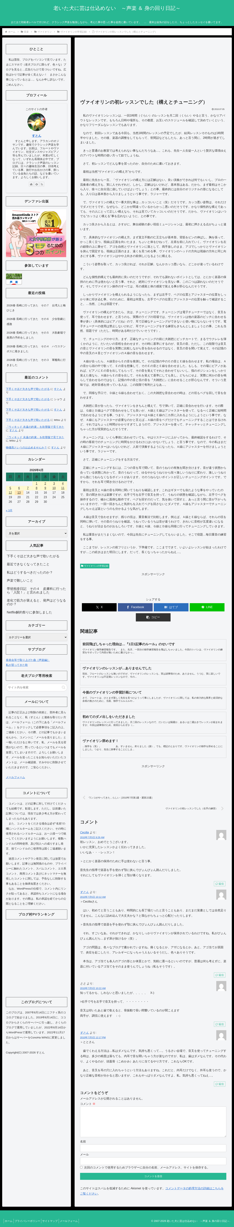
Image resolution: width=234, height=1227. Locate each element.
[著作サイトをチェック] (31, 184)
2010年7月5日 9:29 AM (92, 827)
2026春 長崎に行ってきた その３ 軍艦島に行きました (36, 362)
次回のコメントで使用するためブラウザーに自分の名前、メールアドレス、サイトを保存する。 (147, 1163)
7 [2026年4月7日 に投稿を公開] (28, 488)
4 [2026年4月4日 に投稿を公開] (63, 483)
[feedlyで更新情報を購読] (36, 184)
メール (84, 1150)
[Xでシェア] (104, 607)
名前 (83, 1137)
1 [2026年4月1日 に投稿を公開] (36, 483)
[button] (202, 607)
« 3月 (9, 510)
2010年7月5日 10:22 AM (93, 978)
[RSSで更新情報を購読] (41, 184)
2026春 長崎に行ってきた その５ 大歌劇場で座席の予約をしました (36, 335)
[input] (36, 687)
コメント (87, 1093)
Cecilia (84, 822)
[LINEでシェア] (177, 607)
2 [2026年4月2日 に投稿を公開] (45, 483)
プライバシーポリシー (30, 1216)
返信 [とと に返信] (220, 1014)
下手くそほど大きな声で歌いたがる (28, 388)
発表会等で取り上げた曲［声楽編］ (28, 660)
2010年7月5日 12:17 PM (93, 1027)
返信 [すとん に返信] (220, 964)
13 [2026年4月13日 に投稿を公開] (19, 492)
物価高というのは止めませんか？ (26, 447)
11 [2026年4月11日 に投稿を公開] (63, 488)
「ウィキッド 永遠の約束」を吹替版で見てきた (35, 426)
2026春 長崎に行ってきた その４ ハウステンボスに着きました (36, 349)
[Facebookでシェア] (128, 607)
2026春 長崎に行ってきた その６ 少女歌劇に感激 (36, 321)
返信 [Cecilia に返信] (220, 873)
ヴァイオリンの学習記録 (94, 566)
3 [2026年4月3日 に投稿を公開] (54, 483)
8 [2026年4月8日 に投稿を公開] (36, 488)
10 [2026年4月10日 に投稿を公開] (54, 488)
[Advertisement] (153, 69)
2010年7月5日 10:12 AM (93, 887)
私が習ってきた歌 (17, 664)
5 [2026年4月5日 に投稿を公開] (10, 488)
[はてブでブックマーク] (153, 607)
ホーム (9, 1216)
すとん (84, 882)
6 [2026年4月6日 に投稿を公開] (19, 488)
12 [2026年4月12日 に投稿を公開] (10, 492)
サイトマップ (54, 1216)
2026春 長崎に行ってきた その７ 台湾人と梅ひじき (36, 308)
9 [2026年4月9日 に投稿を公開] (45, 488)
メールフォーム (15, 777)
